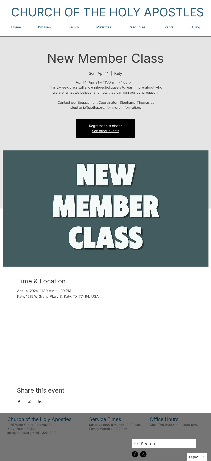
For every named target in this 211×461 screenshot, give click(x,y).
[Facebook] (135, 454)
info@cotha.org (19, 433)
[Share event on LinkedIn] (40, 401)
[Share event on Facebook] (19, 401)
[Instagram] (143, 454)
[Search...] (164, 443)
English (193, 456)
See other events (105, 131)
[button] (44, 28)
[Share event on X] (29, 401)
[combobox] (197, 457)
